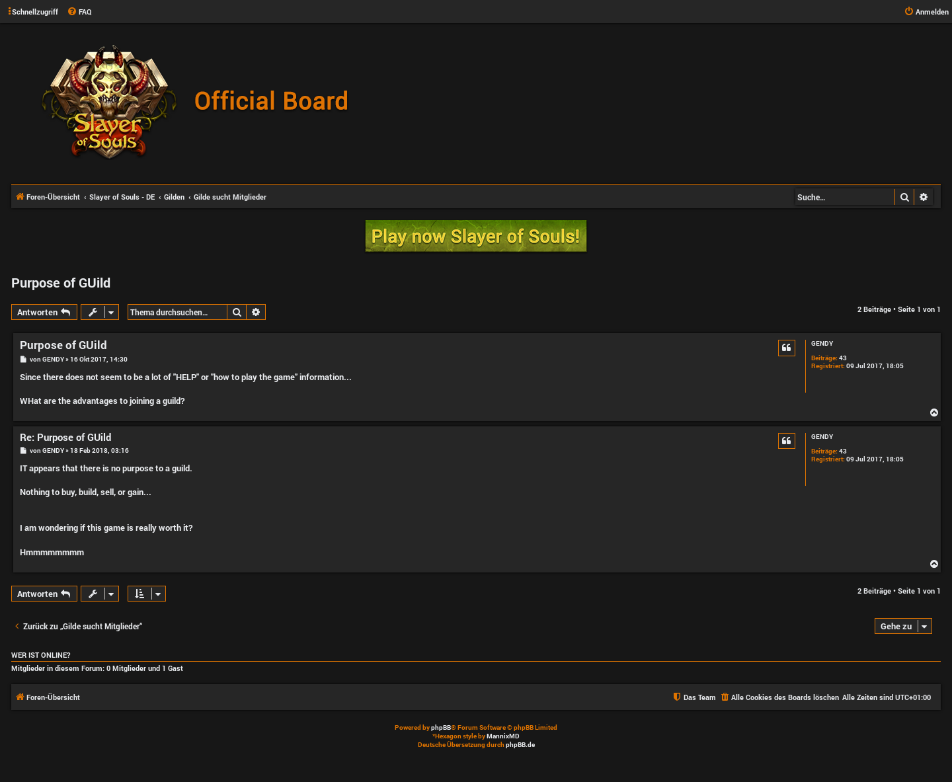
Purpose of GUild (60, 282)
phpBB (441, 727)
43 (843, 358)
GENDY (822, 344)
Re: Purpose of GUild (65, 437)
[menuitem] (79, 12)
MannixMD (503, 736)
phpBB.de (520, 744)
